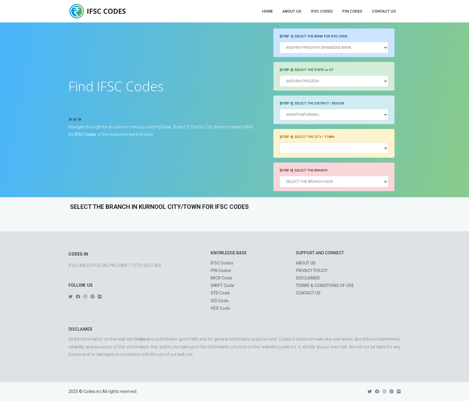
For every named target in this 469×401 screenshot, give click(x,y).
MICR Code (221, 278)
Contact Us (384, 11)
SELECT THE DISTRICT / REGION (312, 103)
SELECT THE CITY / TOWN (307, 137)
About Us (291, 11)
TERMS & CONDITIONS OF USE (325, 285)
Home (267, 11)
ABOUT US (306, 263)
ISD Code (220, 300)
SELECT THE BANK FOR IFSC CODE (314, 36)
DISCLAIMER (308, 278)
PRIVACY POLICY (312, 270)
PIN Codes (352, 11)
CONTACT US (308, 293)
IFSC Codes (322, 11)
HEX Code (220, 308)
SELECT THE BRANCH (304, 170)
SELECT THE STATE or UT (307, 70)
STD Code (220, 293)
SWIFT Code (222, 285)
